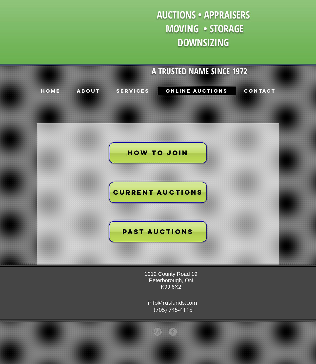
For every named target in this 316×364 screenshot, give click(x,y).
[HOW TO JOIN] (158, 152)
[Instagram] (158, 332)
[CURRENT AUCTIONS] (158, 192)
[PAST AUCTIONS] (158, 231)
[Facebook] (173, 332)
